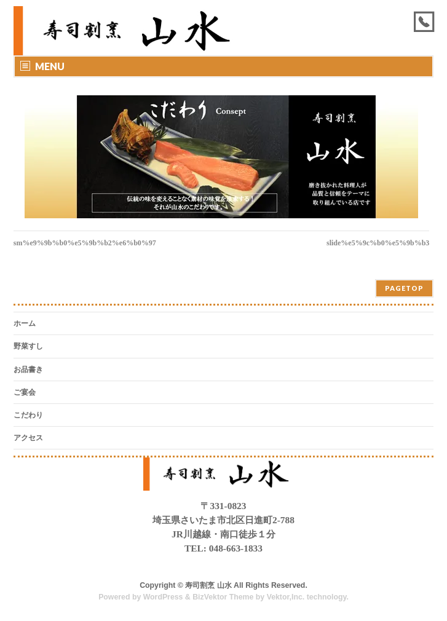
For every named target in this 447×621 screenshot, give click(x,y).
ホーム (25, 323)
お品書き (28, 369)
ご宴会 (25, 392)
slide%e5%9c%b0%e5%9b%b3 (377, 243)
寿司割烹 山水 (208, 585)
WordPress (163, 597)
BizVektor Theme (222, 597)
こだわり (28, 415)
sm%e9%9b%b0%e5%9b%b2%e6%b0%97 (85, 243)
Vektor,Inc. (286, 597)
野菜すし (28, 346)
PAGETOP (404, 288)
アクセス (28, 437)
